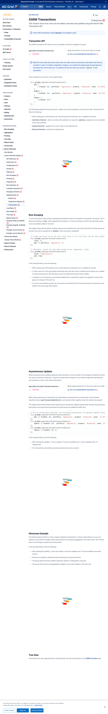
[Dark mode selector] (99, 7)
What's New (7, 15)
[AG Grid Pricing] (93, 6)
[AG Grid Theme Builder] (59, 6)
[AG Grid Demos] (49, 6)
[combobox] (98, 15)
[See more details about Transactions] (30, 54)
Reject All (23, 710)
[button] (32, 7)
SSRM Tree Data (91, 658)
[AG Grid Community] (83, 6)
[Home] (10, 7)
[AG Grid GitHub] (104, 7)
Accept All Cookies (37, 710)
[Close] (105, 707)
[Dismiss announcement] (105, 1)
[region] (54, 707)
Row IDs (58, 33)
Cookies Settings (9, 710)
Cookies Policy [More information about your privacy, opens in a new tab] (38, 705)
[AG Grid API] (75, 6)
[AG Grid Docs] (69, 6)
